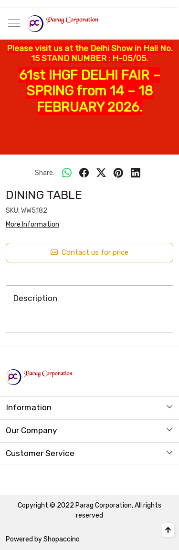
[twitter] (101, 173)
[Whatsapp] (66, 173)
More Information (32, 224)
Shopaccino (61, 539)
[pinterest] (118, 173)
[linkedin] (135, 173)
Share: (44, 173)
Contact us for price (89, 252)
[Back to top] (168, 530)
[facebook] (84, 173)
